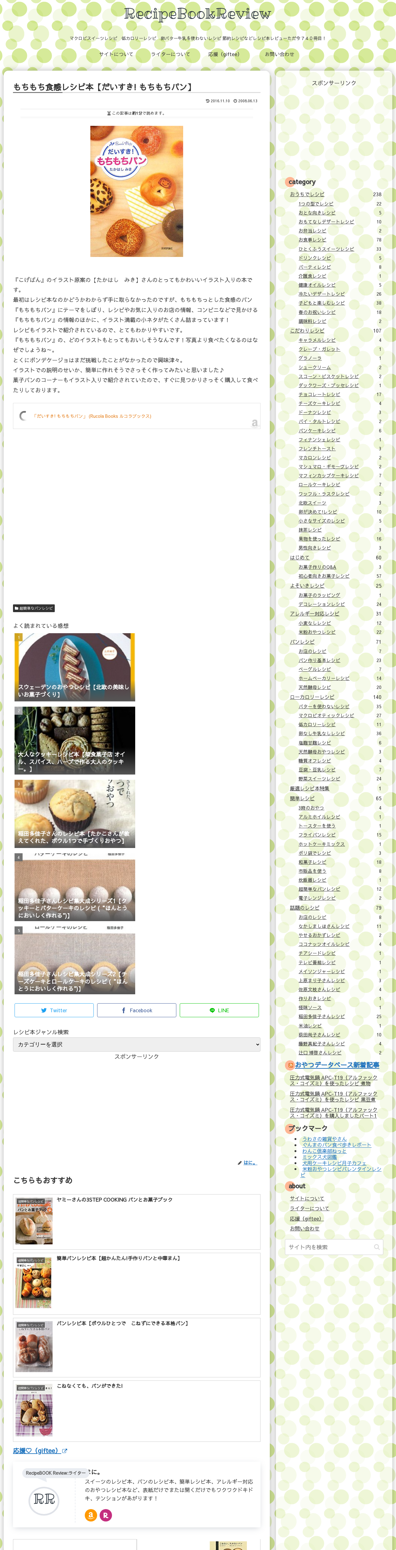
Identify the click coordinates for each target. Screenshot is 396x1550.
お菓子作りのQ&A (340, 567)
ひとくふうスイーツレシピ (340, 249)
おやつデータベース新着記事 (337, 1064)
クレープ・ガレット (340, 349)
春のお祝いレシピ (340, 312)
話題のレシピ (335, 907)
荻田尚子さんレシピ (340, 1034)
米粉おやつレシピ (340, 632)
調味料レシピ (340, 321)
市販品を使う (340, 871)
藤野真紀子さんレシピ (340, 1043)
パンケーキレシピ (340, 430)
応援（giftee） (307, 1218)
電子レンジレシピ (340, 898)
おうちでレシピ (335, 194)
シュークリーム (340, 367)
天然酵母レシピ (340, 687)
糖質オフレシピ (340, 760)
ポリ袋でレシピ (340, 853)
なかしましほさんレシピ (340, 926)
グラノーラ (340, 358)
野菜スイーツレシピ (340, 778)
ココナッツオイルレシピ (340, 944)
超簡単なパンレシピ (34, 608)
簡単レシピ (335, 798)
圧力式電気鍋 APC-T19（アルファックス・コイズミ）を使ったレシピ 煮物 (333, 1080)
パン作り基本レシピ (340, 660)
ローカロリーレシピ (335, 696)
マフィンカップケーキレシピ (340, 475)
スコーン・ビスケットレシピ (340, 376)
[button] (377, 1247)
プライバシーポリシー (244, 1532)
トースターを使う (340, 826)
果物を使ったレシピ (340, 539)
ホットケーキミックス (340, 844)
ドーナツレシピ (340, 412)
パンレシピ (335, 641)
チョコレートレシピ (340, 394)
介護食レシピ (340, 276)
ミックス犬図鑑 (319, 1157)
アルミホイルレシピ (340, 817)
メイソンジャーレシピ (340, 971)
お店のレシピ (340, 651)
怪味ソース (340, 1007)
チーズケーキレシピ (340, 403)
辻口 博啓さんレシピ (340, 1052)
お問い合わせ (305, 1228)
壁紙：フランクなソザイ (296, 1532)
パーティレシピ (340, 267)
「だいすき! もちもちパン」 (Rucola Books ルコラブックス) (91, 416)
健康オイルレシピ (340, 285)
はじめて (335, 557)
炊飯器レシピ (340, 880)
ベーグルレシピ (340, 669)
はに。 (94, 1359)
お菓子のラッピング (340, 595)
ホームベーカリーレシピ (340, 678)
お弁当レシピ (340, 230)
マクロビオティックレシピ (340, 715)
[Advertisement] (136, 528)
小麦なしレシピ (340, 623)
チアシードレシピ (340, 953)
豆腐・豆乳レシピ (340, 769)
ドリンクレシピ (340, 258)
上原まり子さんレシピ (340, 980)
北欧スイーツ (340, 503)
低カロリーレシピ (340, 724)
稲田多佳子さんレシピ (340, 1016)
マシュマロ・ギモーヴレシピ (340, 466)
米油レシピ (340, 1025)
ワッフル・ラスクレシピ (340, 494)
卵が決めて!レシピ (340, 512)
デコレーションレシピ (340, 604)
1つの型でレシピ (340, 204)
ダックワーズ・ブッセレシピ (340, 385)
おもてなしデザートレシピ (340, 222)
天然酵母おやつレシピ (340, 752)
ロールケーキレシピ (340, 484)
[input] (334, 1247)
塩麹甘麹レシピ (340, 743)
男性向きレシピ (340, 548)
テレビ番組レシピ (340, 962)
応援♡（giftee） (40, 1338)
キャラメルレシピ (340, 340)
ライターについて (309, 1208)
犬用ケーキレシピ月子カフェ (334, 1162)
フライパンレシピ (340, 835)
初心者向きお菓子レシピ (340, 576)
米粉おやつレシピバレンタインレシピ (340, 1171)
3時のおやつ (340, 808)
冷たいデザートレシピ (340, 294)
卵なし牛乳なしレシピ (340, 733)
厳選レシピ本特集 (335, 788)
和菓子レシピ (340, 862)
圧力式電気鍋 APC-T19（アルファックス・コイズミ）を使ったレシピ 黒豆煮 (333, 1096)
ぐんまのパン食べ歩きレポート (337, 1145)
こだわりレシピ (335, 330)
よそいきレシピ (335, 585)
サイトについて (307, 1198)
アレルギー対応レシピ (335, 613)
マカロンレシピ (340, 457)
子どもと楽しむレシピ (340, 303)
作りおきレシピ (340, 998)
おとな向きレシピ (340, 213)
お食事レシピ (340, 239)
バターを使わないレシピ (340, 706)
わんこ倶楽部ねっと (324, 1150)
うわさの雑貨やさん (324, 1138)
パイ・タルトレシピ (340, 421)
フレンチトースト (340, 448)
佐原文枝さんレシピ (340, 989)
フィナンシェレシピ (340, 439)
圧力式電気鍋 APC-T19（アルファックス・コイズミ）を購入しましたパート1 (333, 1112)
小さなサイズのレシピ (340, 521)
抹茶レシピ (340, 530)
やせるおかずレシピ (340, 935)
